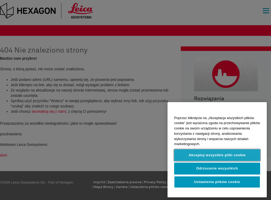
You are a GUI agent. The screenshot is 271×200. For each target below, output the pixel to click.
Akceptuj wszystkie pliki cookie (217, 155)
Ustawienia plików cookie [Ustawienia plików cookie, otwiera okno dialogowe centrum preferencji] (217, 182)
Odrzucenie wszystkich (217, 168)
